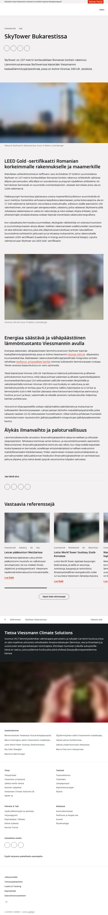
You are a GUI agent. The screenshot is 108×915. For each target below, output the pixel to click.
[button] (97, 619)
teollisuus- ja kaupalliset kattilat (33, 361)
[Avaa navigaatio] (102, 10)
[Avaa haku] (95, 9)
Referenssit (15, 619)
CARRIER (31, 912)
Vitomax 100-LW (76, 354)
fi (5, 619)
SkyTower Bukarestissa (36, 619)
